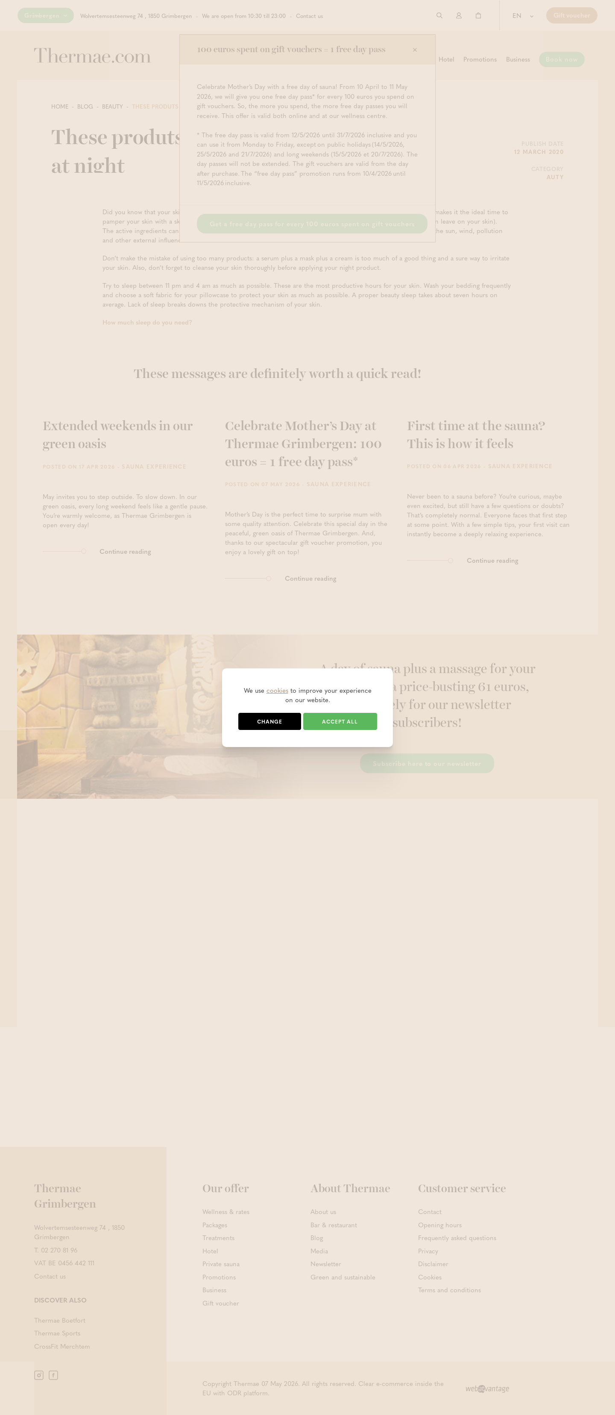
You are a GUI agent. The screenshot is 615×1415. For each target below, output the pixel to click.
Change (269, 721)
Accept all (340, 721)
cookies (277, 690)
